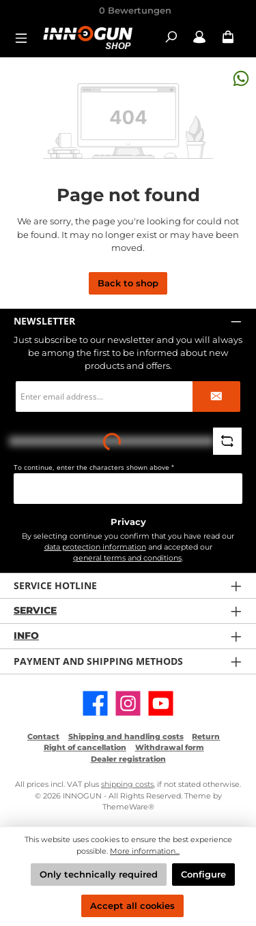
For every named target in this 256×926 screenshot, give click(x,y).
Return (206, 736)
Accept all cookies (132, 906)
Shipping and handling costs (126, 736)
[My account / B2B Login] (199, 37)
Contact (43, 736)
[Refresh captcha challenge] (227, 441)
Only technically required (99, 874)
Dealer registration (128, 759)
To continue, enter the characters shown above (94, 467)
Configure (203, 874)
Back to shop (128, 283)
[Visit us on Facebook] (95, 703)
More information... (145, 851)
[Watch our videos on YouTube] (160, 703)
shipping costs (127, 784)
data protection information (95, 547)
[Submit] (216, 396)
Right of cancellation (85, 747)
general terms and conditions (127, 558)
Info (26, 635)
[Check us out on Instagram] (128, 703)
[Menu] (25, 37)
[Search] (170, 37)
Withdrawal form (169, 747)
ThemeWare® (128, 806)
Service (35, 610)
